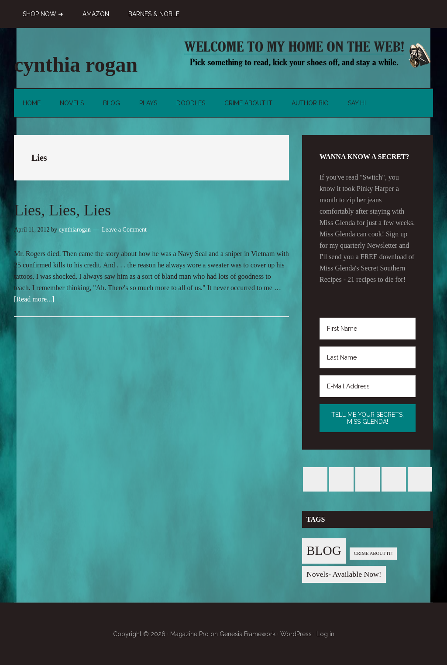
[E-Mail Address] (368, 386)
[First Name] (368, 328)
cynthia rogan (76, 64)
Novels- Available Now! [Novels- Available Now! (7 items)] (344, 574)
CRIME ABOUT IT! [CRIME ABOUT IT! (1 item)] (373, 553)
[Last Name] (368, 357)
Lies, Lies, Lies (62, 210)
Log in (325, 633)
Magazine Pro (189, 633)
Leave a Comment (124, 229)
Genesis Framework (247, 633)
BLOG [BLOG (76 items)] (323, 551)
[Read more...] (34, 299)
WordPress (296, 633)
